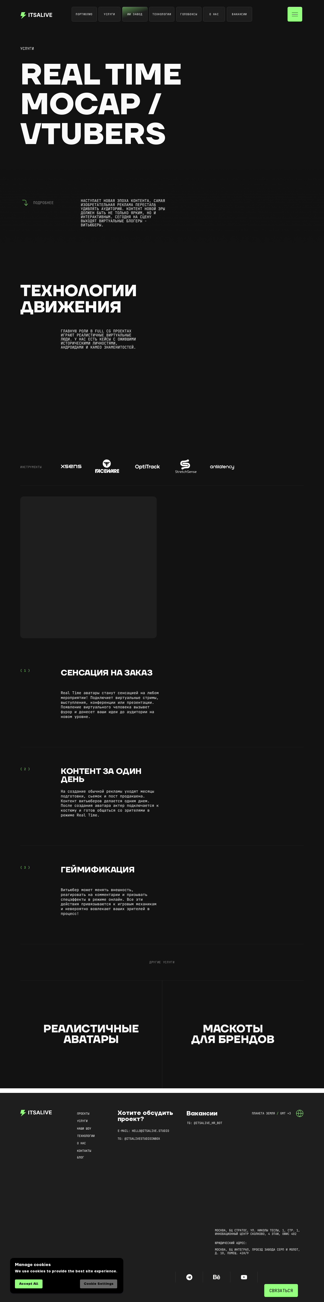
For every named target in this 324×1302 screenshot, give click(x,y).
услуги (27, 48)
